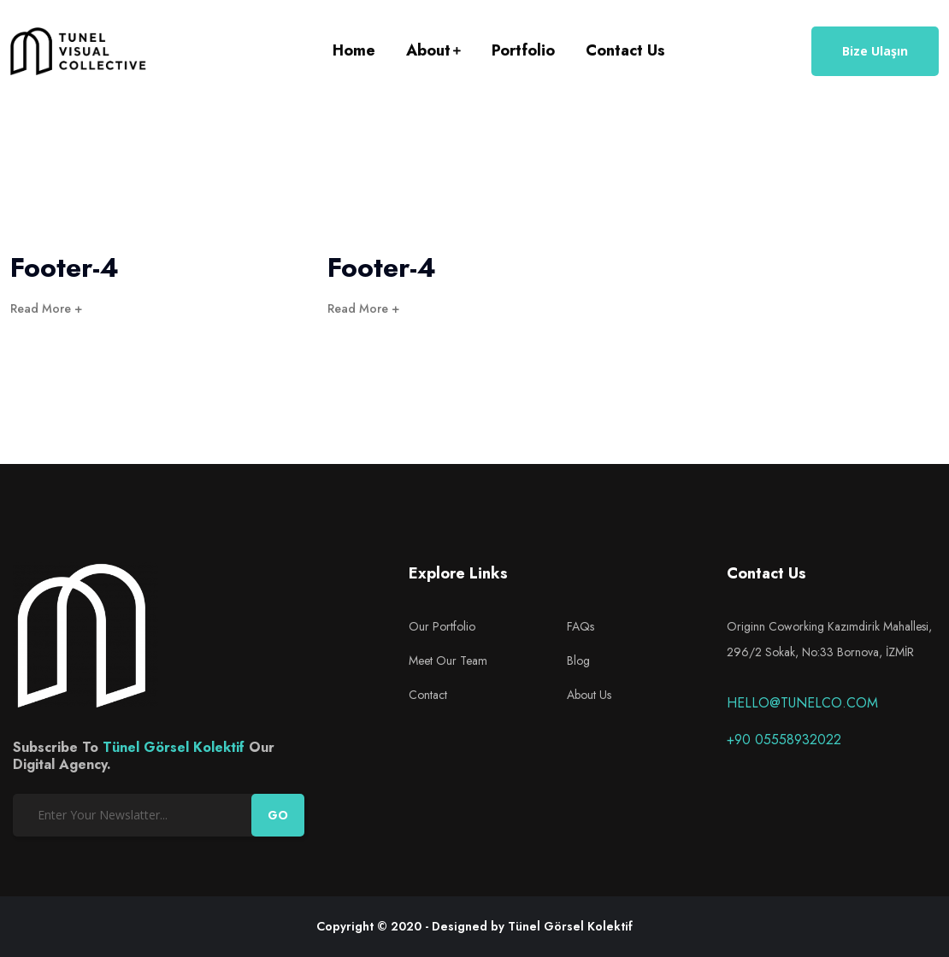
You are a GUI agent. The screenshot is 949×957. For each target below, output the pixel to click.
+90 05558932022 (784, 739)
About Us (589, 694)
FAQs (580, 626)
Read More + (46, 308)
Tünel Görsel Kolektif (174, 747)
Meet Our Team (448, 660)
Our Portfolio (442, 626)
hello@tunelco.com (802, 703)
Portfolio (523, 50)
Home (354, 50)
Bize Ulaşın (875, 51)
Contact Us (625, 50)
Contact (428, 694)
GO (278, 815)
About (428, 50)
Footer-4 (64, 267)
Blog (578, 660)
